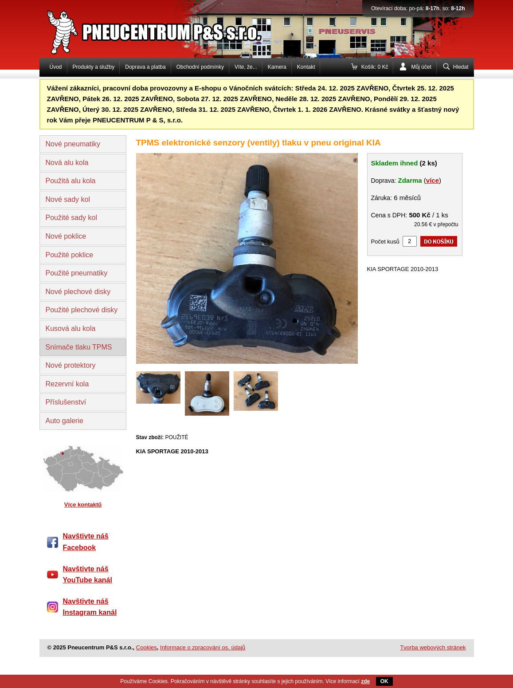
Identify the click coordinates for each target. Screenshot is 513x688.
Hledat (461, 67)
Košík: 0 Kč (374, 67)
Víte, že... (246, 67)
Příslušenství (66, 402)
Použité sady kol (72, 217)
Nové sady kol (68, 199)
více (432, 180)
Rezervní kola (67, 384)
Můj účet (421, 67)
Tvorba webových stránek (433, 647)
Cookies (146, 647)
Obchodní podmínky (200, 67)
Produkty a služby (94, 67)
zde (365, 681)
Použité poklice (70, 255)
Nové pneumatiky (73, 144)
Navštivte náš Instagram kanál (90, 607)
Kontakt (306, 67)
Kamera (277, 67)
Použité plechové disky (82, 310)
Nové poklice (66, 236)
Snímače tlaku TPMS (79, 347)
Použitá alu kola (71, 181)
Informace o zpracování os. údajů (202, 647)
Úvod (56, 67)
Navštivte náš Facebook (86, 541)
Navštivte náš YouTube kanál (87, 574)
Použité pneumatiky (77, 273)
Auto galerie (64, 421)
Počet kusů (385, 241)
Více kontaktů (83, 504)
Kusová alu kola (71, 328)
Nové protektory (71, 365)
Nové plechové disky (78, 291)
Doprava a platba (145, 67)
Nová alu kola (67, 162)
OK (384, 681)
